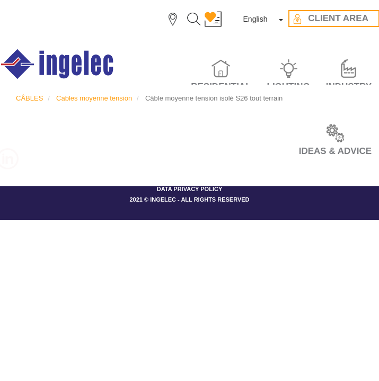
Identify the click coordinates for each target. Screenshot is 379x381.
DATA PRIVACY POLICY (189, 189)
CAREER (40, 138)
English (255, 19)
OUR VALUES (148, 138)
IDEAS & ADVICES (215, 138)
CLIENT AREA (282, 138)
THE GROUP (91, 138)
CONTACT (336, 138)
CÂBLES (29, 98)
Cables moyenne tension (94, 98)
